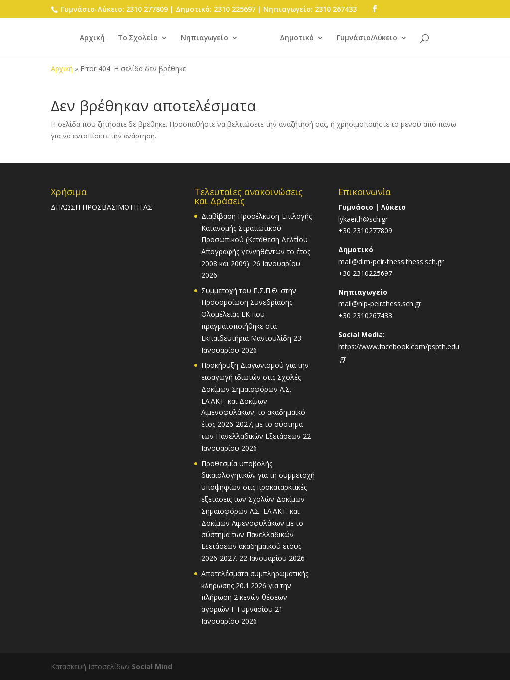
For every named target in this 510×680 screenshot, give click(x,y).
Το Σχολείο (138, 38)
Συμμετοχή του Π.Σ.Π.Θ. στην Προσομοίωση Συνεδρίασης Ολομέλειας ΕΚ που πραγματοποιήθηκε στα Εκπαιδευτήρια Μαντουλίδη (248, 314)
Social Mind (152, 666)
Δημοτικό (297, 38)
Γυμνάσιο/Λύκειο (367, 38)
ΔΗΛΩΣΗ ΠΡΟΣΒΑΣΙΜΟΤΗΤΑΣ (101, 207)
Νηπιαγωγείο (204, 38)
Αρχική (92, 38)
